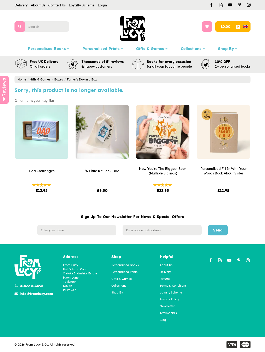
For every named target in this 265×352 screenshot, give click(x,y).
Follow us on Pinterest (239, 4)
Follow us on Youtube (230, 4)
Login (102, 5)
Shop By (117, 292)
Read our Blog (220, 4)
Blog (163, 320)
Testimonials (168, 313)
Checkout (225, 26)
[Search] (48, 26)
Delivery (165, 272)
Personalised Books (125, 265)
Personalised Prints (124, 272)
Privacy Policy (169, 299)
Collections (118, 285)
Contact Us (57, 5)
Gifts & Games (121, 279)
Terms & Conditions (173, 285)
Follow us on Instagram (248, 4)
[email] (162, 230)
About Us (166, 265)
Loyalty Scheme (171, 292)
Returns (165, 279)
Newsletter (167, 306)
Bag (243, 26)
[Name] (76, 230)
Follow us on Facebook (211, 4)
